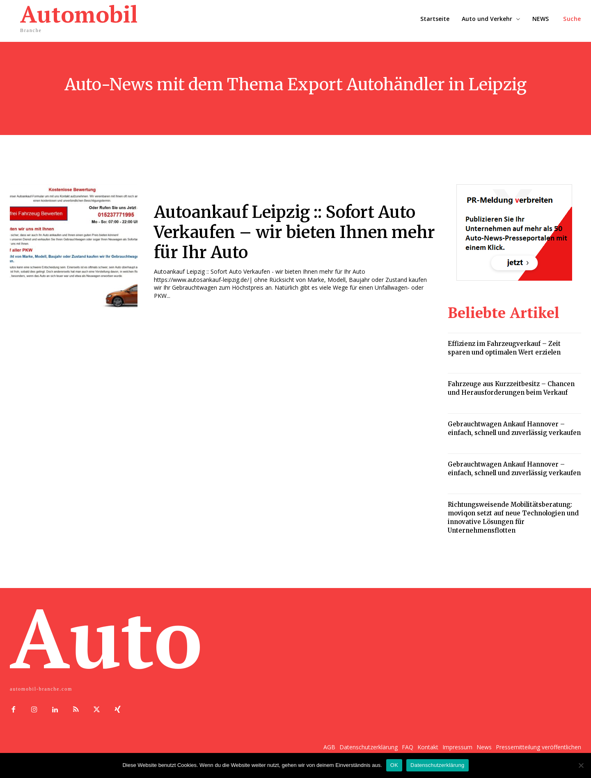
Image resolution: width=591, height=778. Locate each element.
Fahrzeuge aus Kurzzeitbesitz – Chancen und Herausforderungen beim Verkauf (511, 388)
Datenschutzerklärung (437, 765)
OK (394, 765)
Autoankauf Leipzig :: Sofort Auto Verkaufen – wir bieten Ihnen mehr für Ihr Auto (294, 233)
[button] (572, 18)
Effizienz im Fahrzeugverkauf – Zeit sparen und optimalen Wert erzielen (504, 348)
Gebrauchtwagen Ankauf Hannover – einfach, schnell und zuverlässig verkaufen (514, 428)
